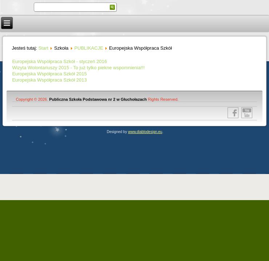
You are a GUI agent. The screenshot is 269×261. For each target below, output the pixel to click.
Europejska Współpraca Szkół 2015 (49, 73)
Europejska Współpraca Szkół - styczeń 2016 (59, 61)
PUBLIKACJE (88, 48)
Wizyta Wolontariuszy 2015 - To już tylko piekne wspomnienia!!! (78, 67)
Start (43, 48)
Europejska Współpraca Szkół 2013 (49, 80)
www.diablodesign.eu (145, 132)
